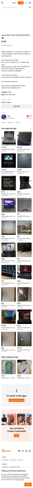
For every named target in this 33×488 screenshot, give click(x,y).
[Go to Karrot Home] (6, 450)
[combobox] (15, 7)
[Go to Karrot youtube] (26, 451)
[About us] (26, 2)
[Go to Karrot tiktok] (30, 451)
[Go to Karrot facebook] (19, 451)
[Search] (30, 7)
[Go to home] (2, 3)
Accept (28, 484)
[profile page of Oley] (3, 117)
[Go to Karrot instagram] (23, 451)
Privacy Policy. (19, 479)
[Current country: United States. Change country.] (30, 3)
